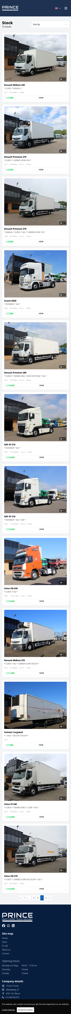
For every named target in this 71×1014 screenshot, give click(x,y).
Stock (4, 942)
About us (6, 949)
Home (5, 938)
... (29, 897)
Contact (5, 953)
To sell (5, 945)
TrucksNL (15, 1010)
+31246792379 (12, 997)
